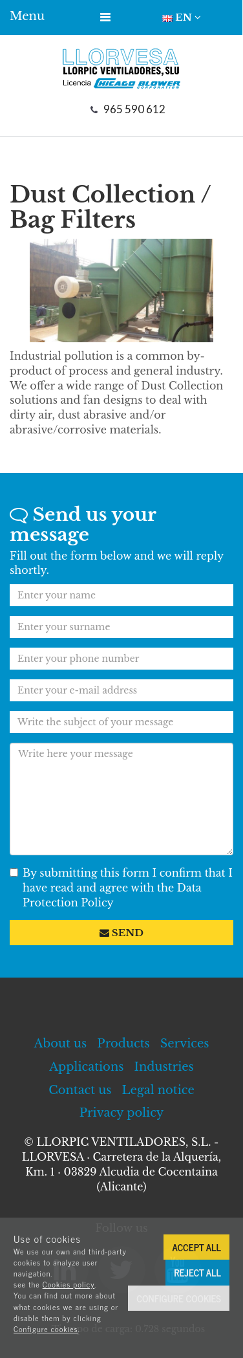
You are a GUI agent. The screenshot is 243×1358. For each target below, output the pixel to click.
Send (121, 932)
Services (184, 1043)
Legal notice (158, 1090)
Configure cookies (46, 1328)
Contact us (79, 1090)
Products (123, 1043)
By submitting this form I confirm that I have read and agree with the (121, 887)
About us (60, 1043)
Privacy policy (121, 1113)
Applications (86, 1067)
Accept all (196, 1247)
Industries (164, 1067)
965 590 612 (134, 109)
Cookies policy (69, 1284)
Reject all (197, 1272)
